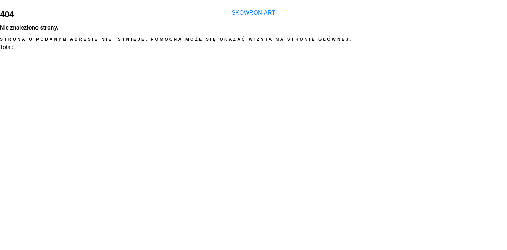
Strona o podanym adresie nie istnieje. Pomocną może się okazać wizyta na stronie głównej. (176, 39)
